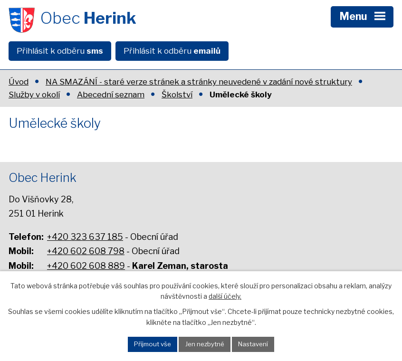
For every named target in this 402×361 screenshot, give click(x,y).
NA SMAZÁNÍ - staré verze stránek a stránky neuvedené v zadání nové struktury (199, 81)
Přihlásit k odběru (60, 51)
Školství (177, 94)
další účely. (225, 296)
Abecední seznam (110, 94)
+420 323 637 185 (85, 237)
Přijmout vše (152, 344)
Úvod (19, 81)
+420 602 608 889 (86, 266)
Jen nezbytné (204, 344)
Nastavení (253, 344)
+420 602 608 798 (85, 251)
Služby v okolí (34, 94)
